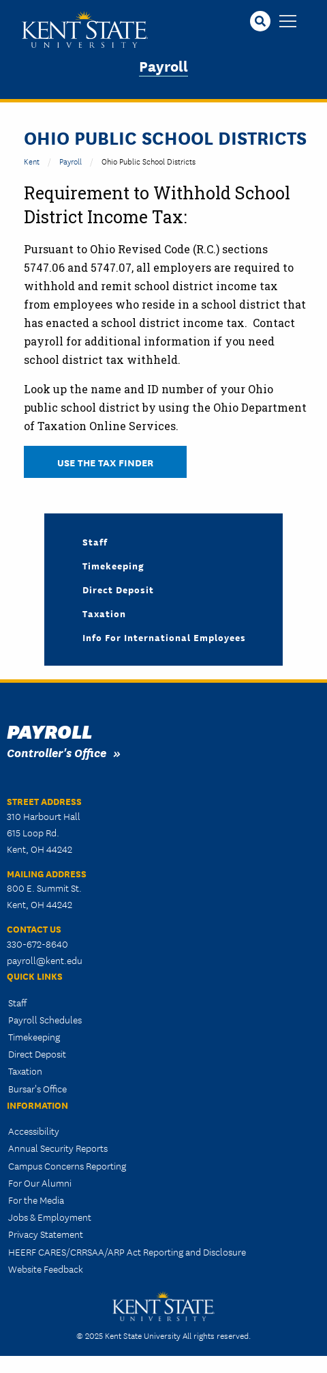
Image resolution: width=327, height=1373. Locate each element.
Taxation (104, 613)
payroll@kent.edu (44, 959)
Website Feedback (45, 1268)
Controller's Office (56, 752)
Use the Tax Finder (105, 462)
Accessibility (33, 1130)
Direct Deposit (118, 589)
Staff (95, 541)
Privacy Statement (45, 1233)
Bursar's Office (37, 1088)
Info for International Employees (164, 637)
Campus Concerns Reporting (67, 1165)
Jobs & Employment (49, 1216)
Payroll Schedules (45, 1019)
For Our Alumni (40, 1182)
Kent (32, 160)
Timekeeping (113, 565)
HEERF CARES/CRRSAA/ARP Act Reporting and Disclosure (127, 1251)
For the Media (36, 1199)
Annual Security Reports (58, 1147)
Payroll (163, 65)
